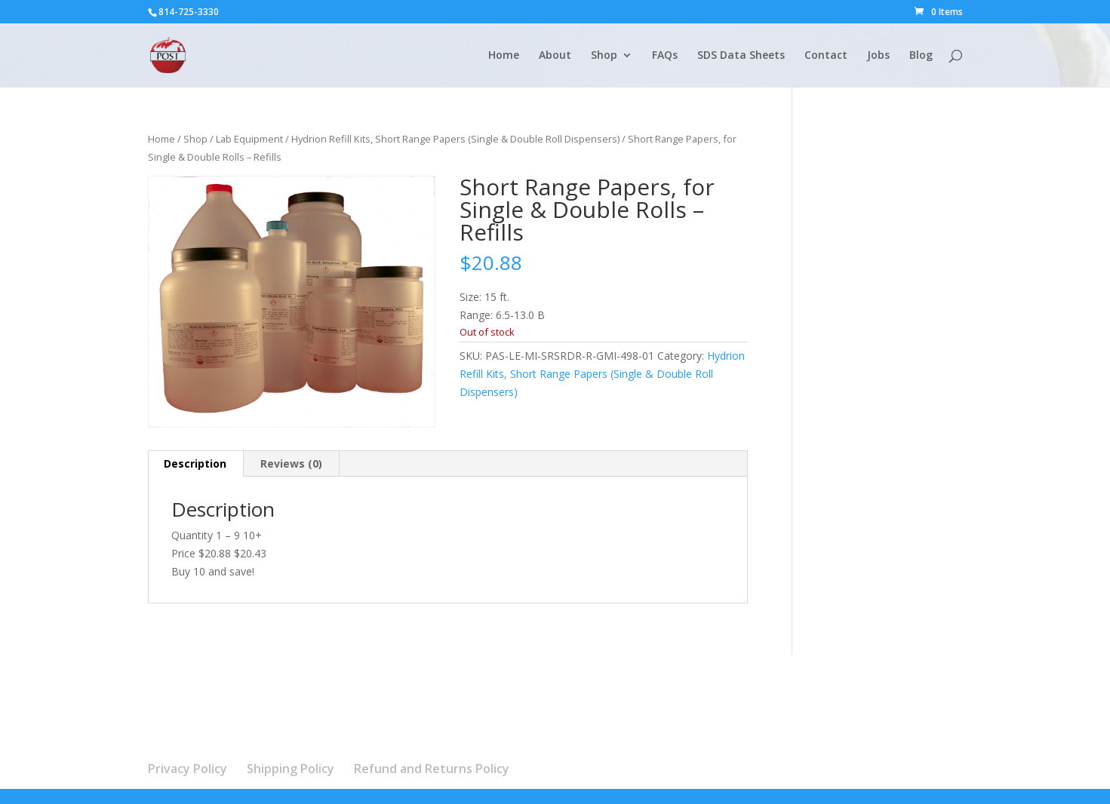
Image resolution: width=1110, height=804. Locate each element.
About (555, 56)
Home (503, 56)
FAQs (665, 56)
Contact (825, 56)
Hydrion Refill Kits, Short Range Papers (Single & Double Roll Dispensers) (455, 139)
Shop (604, 56)
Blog (921, 56)
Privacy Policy (187, 768)
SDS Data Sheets (741, 56)
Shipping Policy (290, 768)
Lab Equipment (249, 139)
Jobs (878, 56)
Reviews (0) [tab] (291, 463)
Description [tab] (195, 463)
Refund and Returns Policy (431, 768)
